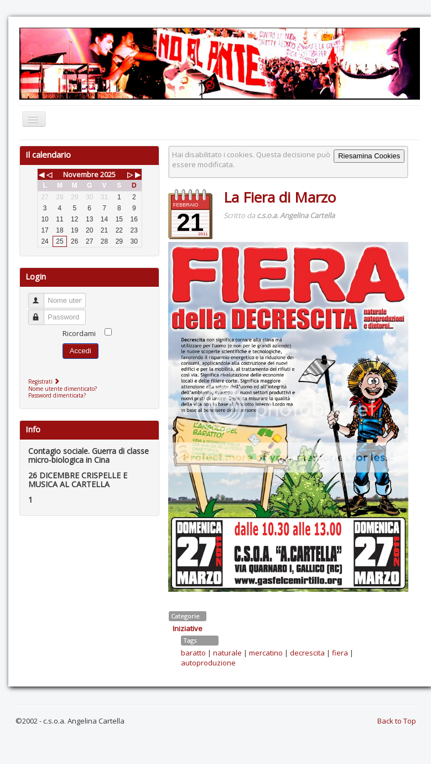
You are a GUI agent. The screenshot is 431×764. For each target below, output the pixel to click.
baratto (193, 653)
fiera (340, 653)
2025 (108, 174)
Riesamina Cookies (369, 156)
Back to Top (396, 721)
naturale (227, 653)
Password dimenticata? (57, 395)
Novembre (80, 174)
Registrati (45, 381)
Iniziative (187, 628)
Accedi (80, 351)
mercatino (266, 653)
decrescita (307, 653)
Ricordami (79, 333)
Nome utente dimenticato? (62, 389)
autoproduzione (208, 663)
